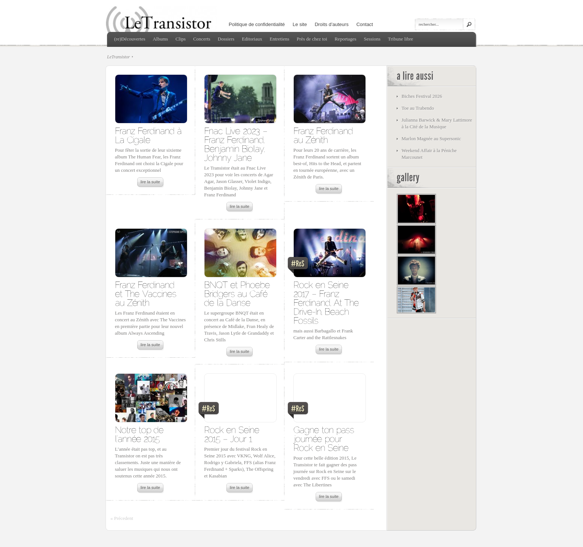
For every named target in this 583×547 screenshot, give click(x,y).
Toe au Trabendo (418, 108)
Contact (364, 24)
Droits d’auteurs (331, 24)
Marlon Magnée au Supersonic (431, 138)
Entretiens (279, 39)
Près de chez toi (312, 39)
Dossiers (226, 39)
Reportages (345, 39)
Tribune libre (400, 39)
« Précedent (121, 518)
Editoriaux (252, 39)
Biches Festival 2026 (422, 96)
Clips (180, 39)
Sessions (372, 39)
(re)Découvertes (129, 39)
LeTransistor (118, 56)
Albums (160, 39)
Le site (300, 24)
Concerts (201, 39)
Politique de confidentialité (257, 24)
